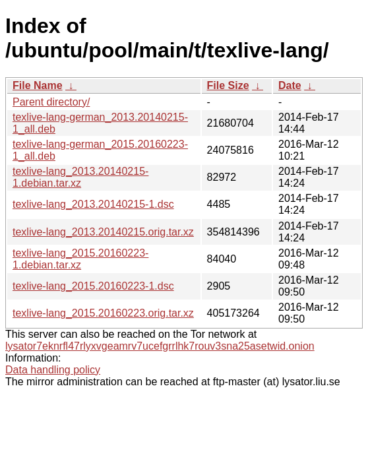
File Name (38, 85)
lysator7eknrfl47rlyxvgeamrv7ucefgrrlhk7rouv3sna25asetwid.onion (160, 346)
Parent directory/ (51, 102)
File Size (228, 85)
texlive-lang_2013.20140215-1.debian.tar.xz (80, 177)
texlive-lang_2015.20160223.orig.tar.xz (103, 313)
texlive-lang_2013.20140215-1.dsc (93, 204)
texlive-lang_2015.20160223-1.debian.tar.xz (80, 258)
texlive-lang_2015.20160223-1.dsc (93, 286)
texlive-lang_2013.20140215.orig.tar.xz (103, 232)
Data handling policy (52, 369)
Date (289, 85)
